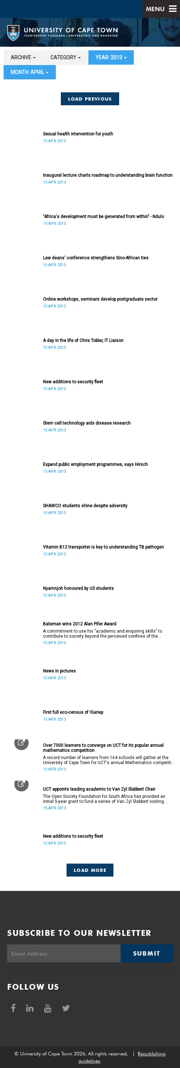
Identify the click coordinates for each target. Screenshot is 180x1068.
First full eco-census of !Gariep (73, 712)
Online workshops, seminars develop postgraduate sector (100, 299)
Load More (90, 870)
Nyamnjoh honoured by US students (78, 588)
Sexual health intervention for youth (78, 134)
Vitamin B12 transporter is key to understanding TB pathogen (103, 547)
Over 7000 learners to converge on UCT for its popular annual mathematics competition (103, 748)
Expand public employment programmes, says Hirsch (95, 464)
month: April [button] (30, 72)
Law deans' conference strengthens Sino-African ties (96, 257)
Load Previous (90, 99)
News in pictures (59, 671)
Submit (146, 953)
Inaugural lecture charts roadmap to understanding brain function (107, 175)
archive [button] (23, 57)
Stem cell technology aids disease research (87, 423)
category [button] (65, 57)
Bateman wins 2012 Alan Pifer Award (79, 624)
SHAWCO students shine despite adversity (85, 505)
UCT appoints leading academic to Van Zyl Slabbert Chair (99, 789)
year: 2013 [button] (111, 57)
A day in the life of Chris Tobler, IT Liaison (83, 340)
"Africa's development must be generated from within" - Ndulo (103, 216)
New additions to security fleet (73, 381)
